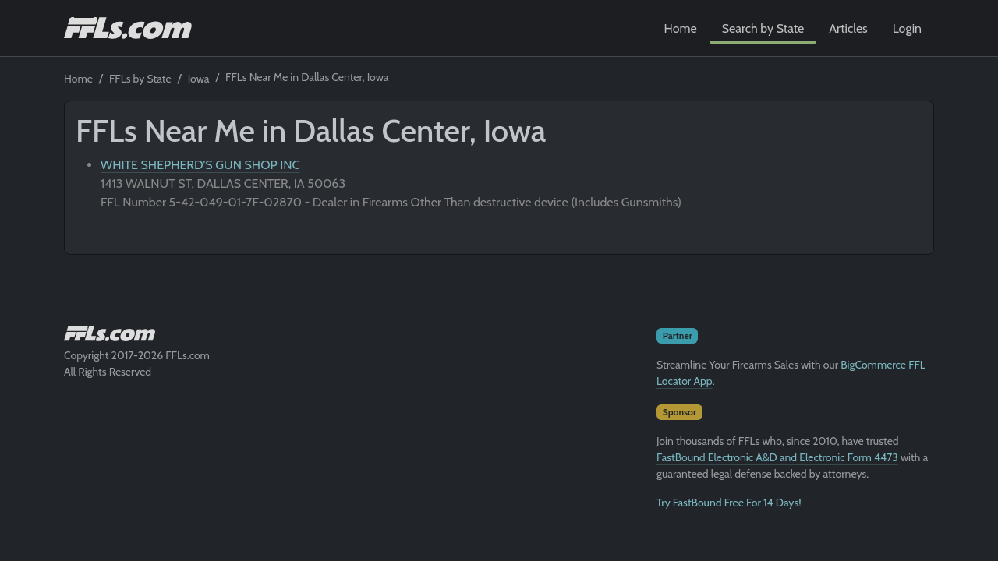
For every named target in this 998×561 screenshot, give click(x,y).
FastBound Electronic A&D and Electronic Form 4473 (777, 457)
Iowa (199, 79)
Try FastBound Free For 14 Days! (729, 503)
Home (680, 28)
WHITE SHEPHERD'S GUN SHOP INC (200, 164)
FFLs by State (140, 79)
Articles (848, 28)
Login (907, 28)
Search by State (763, 28)
